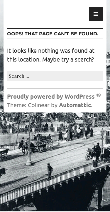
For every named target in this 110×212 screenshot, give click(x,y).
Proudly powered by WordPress (51, 96)
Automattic (75, 105)
